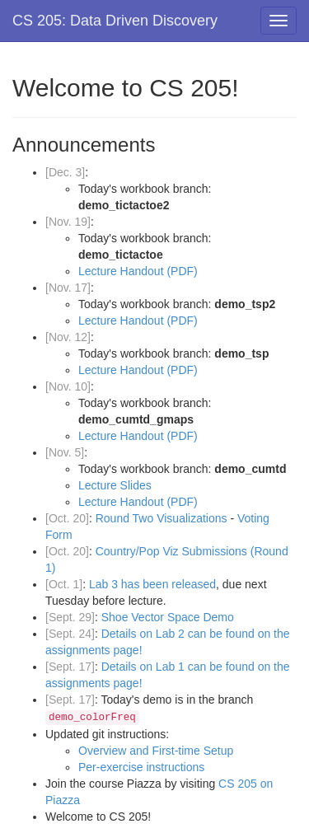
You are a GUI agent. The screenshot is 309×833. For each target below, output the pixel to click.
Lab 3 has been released (152, 584)
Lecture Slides (115, 485)
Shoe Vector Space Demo (167, 617)
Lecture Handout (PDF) (138, 271)
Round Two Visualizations (163, 518)
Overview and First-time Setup (155, 750)
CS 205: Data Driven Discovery (115, 20)
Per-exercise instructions (141, 767)
